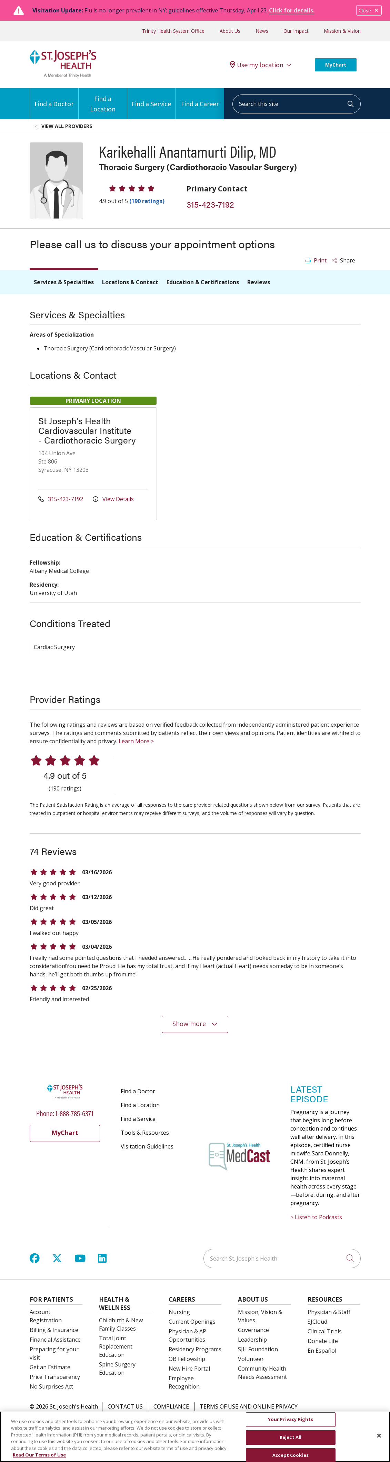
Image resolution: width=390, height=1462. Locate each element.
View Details (113, 499)
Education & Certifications (203, 282)
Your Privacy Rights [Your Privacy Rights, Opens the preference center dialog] (290, 1423)
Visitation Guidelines (147, 1146)
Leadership (252, 1339)
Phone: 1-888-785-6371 (64, 1112)
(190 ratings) (146, 201)
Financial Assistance (55, 1339)
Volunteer (251, 1359)
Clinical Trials (325, 1331)
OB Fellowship (187, 1359)
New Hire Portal (189, 1368)
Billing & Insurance (54, 1330)
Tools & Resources (145, 1132)
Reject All (290, 1441)
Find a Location (103, 100)
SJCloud (317, 1321)
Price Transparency (55, 1377)
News (262, 31)
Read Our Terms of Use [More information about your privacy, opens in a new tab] (39, 1458)
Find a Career (199, 98)
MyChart (335, 64)
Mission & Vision (342, 31)
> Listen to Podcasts (316, 1217)
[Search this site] (296, 104)
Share (343, 260)
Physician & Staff (329, 1312)
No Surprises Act (51, 1386)
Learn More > (136, 741)
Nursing (179, 1312)
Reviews (258, 282)
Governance (253, 1330)
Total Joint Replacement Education (115, 1346)
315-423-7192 (210, 204)
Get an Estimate (50, 1367)
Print (316, 260)
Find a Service (151, 98)
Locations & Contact (130, 282)
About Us (230, 31)
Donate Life (323, 1341)
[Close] (379, 1439)
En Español (322, 1350)
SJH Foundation (258, 1349)
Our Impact (296, 31)
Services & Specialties (64, 282)
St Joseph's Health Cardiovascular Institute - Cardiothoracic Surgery (87, 430)
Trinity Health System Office (173, 31)
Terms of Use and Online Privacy (249, 1406)
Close (369, 10)
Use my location (256, 65)
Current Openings (192, 1321)
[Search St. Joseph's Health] (282, 1258)
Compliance (171, 1406)
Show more (195, 1024)
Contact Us (125, 1406)
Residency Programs (195, 1349)
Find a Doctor (54, 98)
